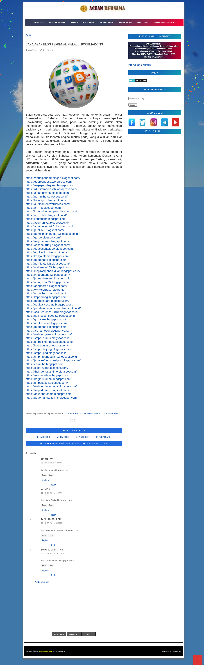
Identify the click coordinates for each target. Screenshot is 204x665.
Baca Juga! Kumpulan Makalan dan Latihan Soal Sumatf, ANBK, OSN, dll (74, 443)
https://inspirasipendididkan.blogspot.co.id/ (53, 271)
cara (28, 35)
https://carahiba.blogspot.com (44, 364)
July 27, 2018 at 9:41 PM (53, 523)
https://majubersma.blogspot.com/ (47, 241)
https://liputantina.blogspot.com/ (46, 218)
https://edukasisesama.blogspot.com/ (49, 304)
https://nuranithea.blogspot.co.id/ (47, 196)
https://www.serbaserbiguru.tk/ (45, 289)
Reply (44, 475)
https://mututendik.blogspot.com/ (46, 259)
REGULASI (143, 22)
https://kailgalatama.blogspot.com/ (47, 256)
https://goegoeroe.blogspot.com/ (46, 286)
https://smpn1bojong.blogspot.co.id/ (48, 349)
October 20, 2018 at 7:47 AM (54, 553)
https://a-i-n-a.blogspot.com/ (43, 207)
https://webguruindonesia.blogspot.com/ (51, 386)
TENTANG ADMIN (164, 22)
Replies (45, 480)
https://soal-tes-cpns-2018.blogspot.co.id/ (52, 312)
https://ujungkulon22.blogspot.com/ (48, 282)
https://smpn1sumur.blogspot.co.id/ (48, 338)
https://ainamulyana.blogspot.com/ (48, 192)
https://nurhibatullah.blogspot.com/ (48, 263)
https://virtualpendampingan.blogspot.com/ (53, 178)
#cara (73, 419)
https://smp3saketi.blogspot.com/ (47, 382)
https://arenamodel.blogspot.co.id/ (47, 330)
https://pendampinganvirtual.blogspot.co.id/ (53, 308)
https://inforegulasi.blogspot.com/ (47, 345)
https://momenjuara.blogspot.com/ (47, 300)
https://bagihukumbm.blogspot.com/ (48, 379)
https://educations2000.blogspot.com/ (50, 248)
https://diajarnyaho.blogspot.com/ (47, 367)
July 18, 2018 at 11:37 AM (53, 493)
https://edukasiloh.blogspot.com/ (46, 252)
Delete (51, 475)
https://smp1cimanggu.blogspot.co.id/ (49, 341)
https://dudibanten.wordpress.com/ (48, 204)
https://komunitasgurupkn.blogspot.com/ (51, 211)
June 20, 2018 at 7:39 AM (53, 462)
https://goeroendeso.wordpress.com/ (49, 181)
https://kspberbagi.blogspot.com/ (46, 297)
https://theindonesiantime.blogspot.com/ (51, 371)
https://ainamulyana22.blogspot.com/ (49, 226)
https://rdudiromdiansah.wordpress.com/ (51, 189)
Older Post (73, 634)
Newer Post (59, 634)
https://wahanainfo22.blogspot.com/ (48, 267)
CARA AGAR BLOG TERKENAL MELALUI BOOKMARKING (92, 413)
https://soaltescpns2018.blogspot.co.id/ (51, 315)
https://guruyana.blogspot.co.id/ (46, 319)
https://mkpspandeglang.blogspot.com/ (50, 185)
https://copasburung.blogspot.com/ (48, 245)
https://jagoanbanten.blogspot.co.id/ (48, 278)
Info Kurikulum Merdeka (139, 65)
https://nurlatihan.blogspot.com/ (46, 293)
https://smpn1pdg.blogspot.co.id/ (46, 353)
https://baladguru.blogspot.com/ (46, 200)
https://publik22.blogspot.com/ (45, 230)
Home (88, 634)
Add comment (42, 582)
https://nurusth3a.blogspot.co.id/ (46, 215)
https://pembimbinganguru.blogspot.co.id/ (52, 233)
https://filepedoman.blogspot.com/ (47, 390)
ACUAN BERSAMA (45, 651)
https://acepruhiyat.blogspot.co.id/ (47, 222)
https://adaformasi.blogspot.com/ (47, 323)
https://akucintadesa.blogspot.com (47, 375)
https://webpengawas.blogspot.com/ (49, 334)
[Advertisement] (154, 158)
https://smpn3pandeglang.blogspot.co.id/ (52, 356)
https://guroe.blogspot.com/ (43, 237)
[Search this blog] (142, 98)
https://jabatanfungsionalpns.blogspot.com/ (53, 360)
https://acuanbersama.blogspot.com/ (49, 393)
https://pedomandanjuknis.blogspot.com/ (51, 397)
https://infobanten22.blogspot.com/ (48, 274)
